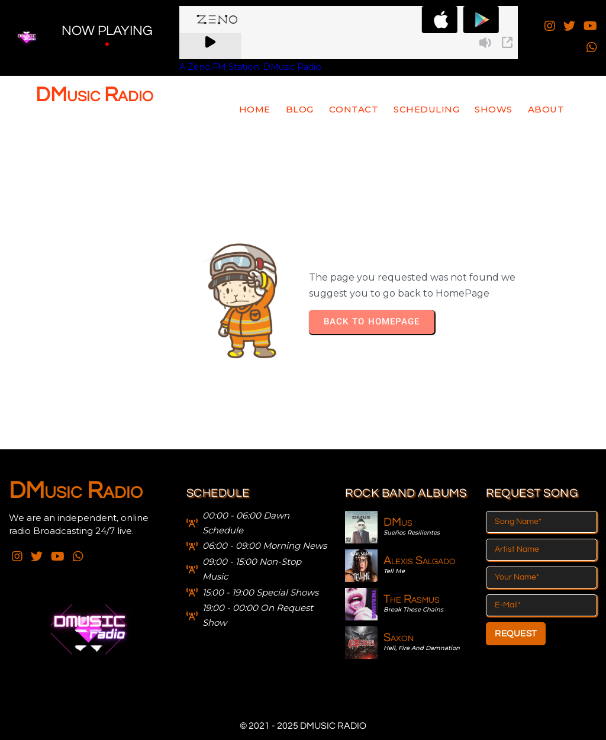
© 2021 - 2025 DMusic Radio (303, 726)
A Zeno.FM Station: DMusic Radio (250, 67)
